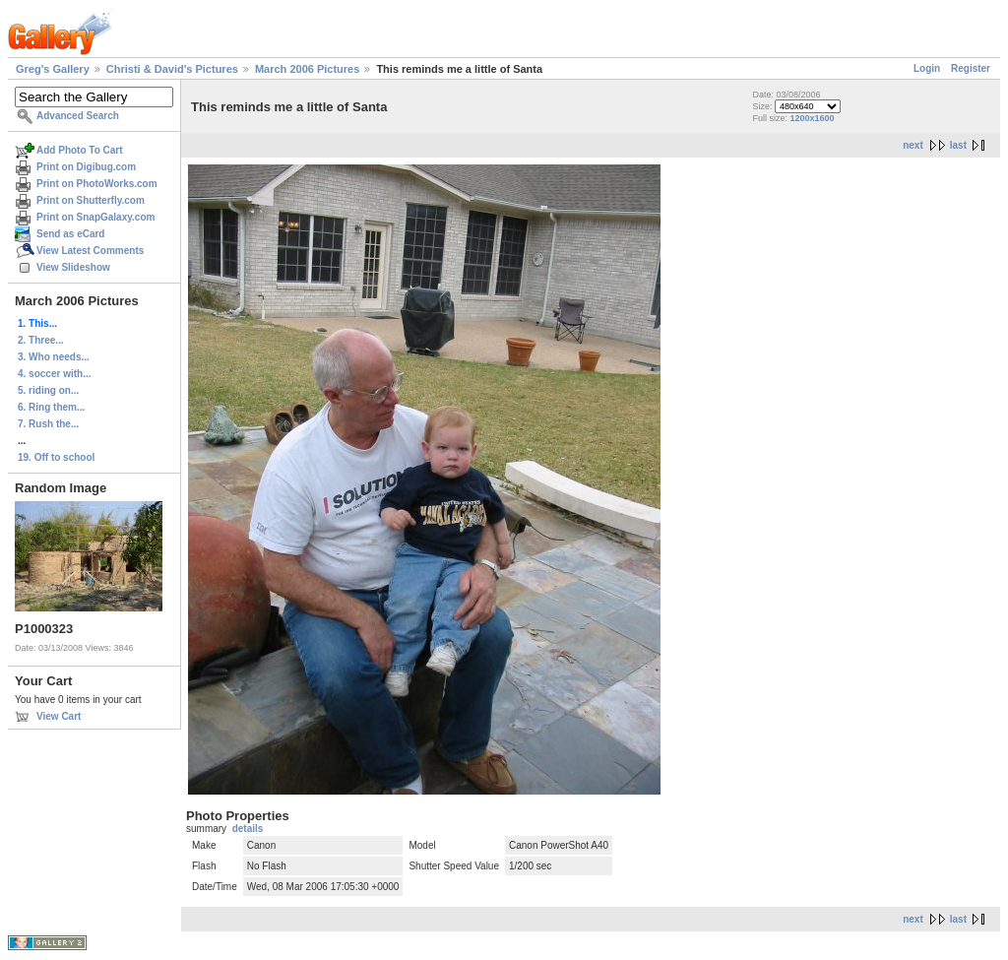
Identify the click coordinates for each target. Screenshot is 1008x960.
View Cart (58, 716)
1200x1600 (811, 118)
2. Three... (41, 340)
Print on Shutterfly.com (90, 200)
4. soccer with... (54, 373)
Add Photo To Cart (79, 150)
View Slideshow (73, 267)
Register (970, 68)
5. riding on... (48, 390)
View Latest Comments (90, 250)
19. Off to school (56, 457)
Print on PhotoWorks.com (97, 183)
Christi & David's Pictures (172, 69)
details (248, 828)
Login (927, 68)
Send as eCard (70, 233)
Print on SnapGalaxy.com (95, 217)
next (913, 145)
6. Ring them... (51, 407)
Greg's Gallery (53, 69)
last (958, 145)
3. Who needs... (54, 357)
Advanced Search (77, 115)
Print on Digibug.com (86, 166)
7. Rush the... (48, 423)
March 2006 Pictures (307, 69)
